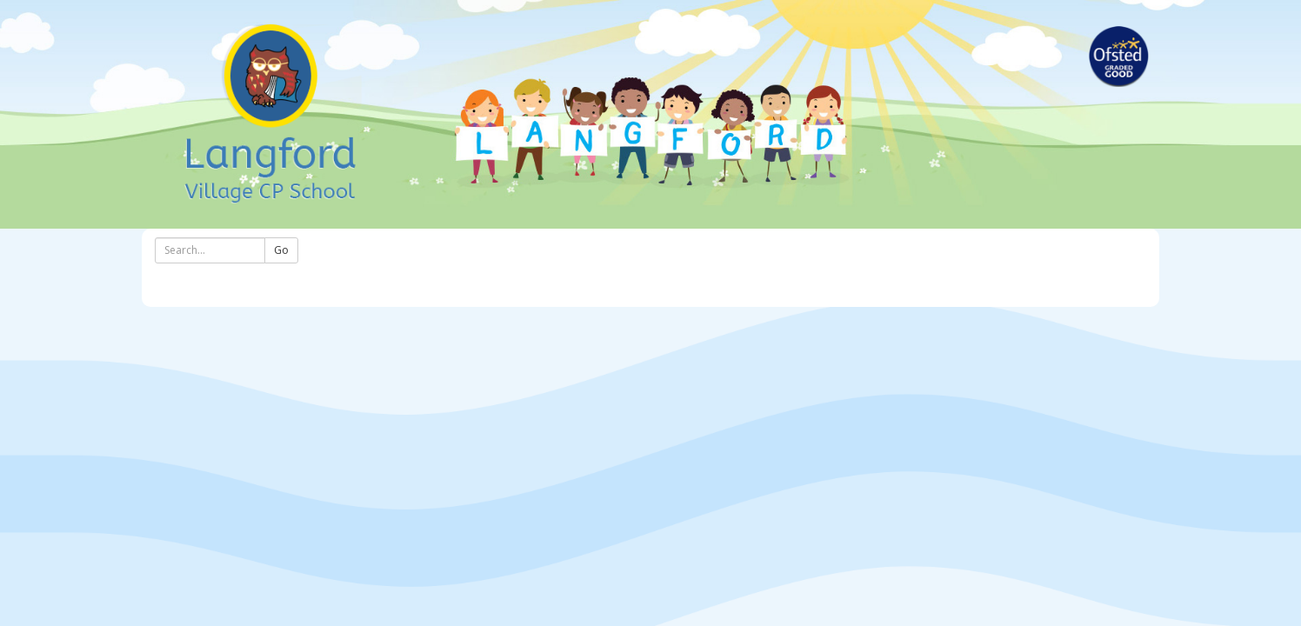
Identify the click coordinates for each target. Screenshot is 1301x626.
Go (281, 250)
